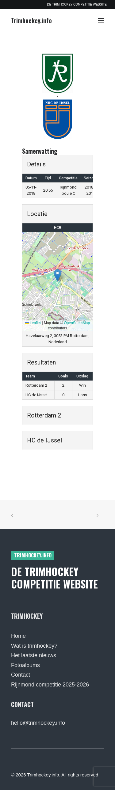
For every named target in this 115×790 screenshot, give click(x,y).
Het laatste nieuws (33, 655)
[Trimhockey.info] (31, 20)
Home (18, 636)
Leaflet (33, 323)
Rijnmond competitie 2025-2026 (50, 685)
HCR (57, 228)
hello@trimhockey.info (38, 723)
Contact (20, 675)
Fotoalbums (25, 665)
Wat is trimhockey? (34, 646)
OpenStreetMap (77, 323)
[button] (101, 20)
